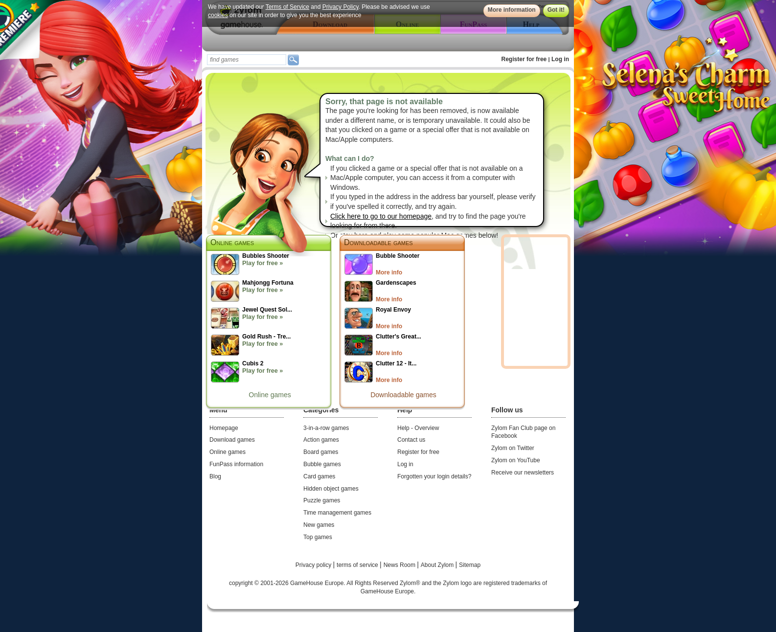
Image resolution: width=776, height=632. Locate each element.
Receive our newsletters (522, 472)
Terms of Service (287, 6)
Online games (270, 395)
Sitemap (469, 565)
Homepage (223, 428)
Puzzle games (321, 500)
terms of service (358, 565)
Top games (317, 537)
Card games (319, 476)
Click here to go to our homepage (381, 216)
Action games (321, 439)
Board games (320, 452)
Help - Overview (418, 428)
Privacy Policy (340, 6)
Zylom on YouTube (515, 460)
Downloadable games (378, 242)
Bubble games (322, 464)
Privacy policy (314, 565)
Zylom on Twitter (512, 448)
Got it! (556, 9)
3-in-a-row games (326, 428)
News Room (400, 565)
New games (318, 524)
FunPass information (236, 464)
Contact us (411, 439)
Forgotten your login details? (434, 476)
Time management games (337, 512)
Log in (560, 59)
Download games (232, 439)
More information (512, 9)
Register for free (524, 59)
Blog (215, 476)
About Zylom (438, 565)
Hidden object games (331, 488)
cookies (218, 15)
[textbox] (246, 59)
